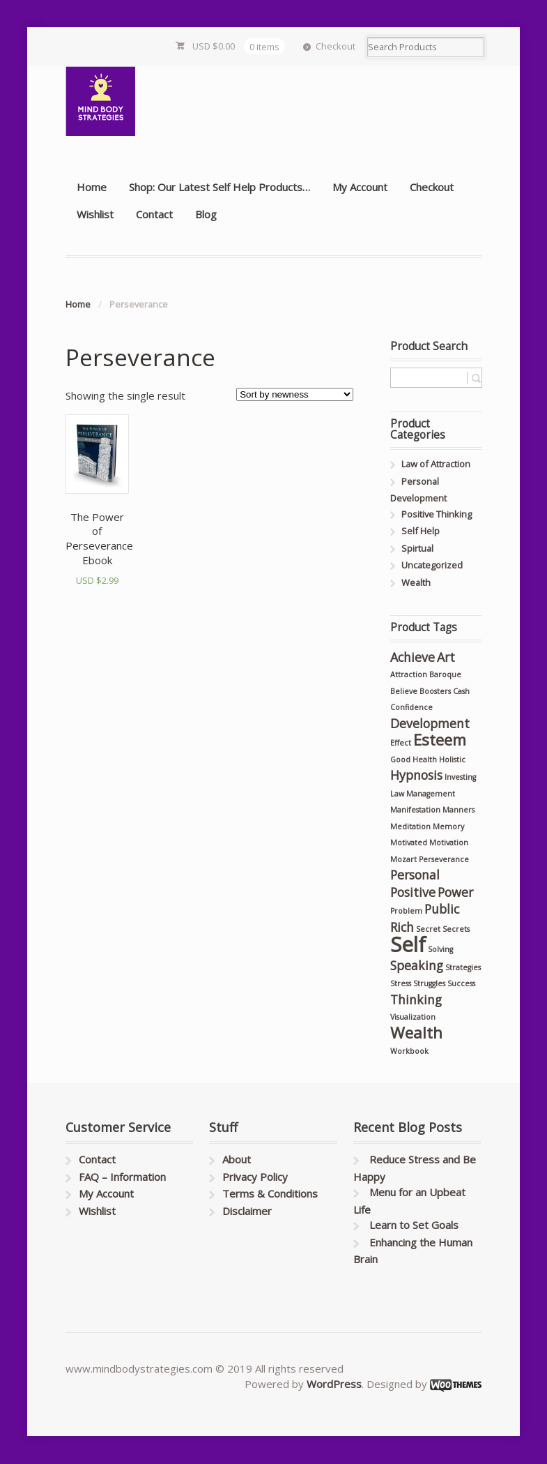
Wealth (416, 582)
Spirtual (417, 548)
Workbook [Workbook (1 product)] (409, 1051)
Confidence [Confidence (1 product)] (411, 707)
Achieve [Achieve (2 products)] (412, 657)
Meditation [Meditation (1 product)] (410, 826)
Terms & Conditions (270, 1193)
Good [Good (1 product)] (400, 759)
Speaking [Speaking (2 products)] (416, 965)
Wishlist (95, 214)
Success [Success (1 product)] (461, 983)
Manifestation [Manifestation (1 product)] (415, 810)
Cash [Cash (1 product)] (461, 691)
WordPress (334, 1384)
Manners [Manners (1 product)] (458, 810)
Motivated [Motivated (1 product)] (408, 842)
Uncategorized (432, 565)
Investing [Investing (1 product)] (460, 777)
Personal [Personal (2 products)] (415, 874)
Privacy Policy (255, 1177)
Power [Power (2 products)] (455, 892)
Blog (206, 214)
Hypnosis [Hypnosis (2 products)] (416, 775)
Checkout (335, 46)
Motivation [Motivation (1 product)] (448, 842)
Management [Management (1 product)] (430, 794)
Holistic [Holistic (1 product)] (452, 759)
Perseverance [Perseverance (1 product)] (444, 859)
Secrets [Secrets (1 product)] (456, 929)
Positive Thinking (436, 514)
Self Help (420, 531)
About (236, 1159)
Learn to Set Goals (414, 1225)
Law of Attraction (435, 464)
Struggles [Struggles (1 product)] (429, 983)
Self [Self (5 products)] (408, 944)
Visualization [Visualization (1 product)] (413, 1017)
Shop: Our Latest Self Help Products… (219, 187)
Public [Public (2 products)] (441, 908)
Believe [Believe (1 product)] (403, 691)
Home (92, 187)
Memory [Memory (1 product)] (448, 826)
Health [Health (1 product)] (425, 759)
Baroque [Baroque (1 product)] (445, 674)
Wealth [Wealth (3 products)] (416, 1032)
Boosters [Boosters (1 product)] (435, 691)
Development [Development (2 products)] (430, 723)
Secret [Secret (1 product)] (428, 929)
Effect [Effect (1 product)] (400, 743)
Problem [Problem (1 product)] (406, 911)
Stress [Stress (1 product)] (400, 983)
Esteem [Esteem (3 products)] (439, 739)
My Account (359, 187)
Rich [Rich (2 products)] (402, 927)
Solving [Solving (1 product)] (440, 949)
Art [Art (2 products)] (446, 657)
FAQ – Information (122, 1177)
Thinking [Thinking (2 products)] (416, 999)
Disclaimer (247, 1211)
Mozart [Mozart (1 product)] (403, 859)
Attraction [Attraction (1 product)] (408, 674)
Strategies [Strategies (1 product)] (463, 967)
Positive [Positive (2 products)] (413, 892)
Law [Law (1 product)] (397, 794)
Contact (154, 214)
